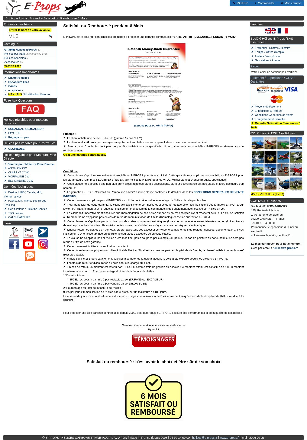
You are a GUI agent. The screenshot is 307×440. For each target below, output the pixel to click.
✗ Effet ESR (12, 133)
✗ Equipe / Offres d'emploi (267, 52)
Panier (255, 66)
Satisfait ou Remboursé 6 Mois (65, 18)
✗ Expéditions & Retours (266, 110)
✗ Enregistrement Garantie (268, 119)
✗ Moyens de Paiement (266, 106)
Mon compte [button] (290, 3)
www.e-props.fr (229, 437)
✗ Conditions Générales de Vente (272, 114)
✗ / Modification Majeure (27, 94)
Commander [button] (264, 3)
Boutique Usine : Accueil (23, 18)
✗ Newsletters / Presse (265, 60)
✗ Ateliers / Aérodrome (265, 56)
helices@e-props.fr (285, 248)
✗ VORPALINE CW (16, 176)
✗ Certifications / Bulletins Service (25, 209)
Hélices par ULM (14, 53)
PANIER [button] (240, 3)
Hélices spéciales (15, 58)
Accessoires (11, 62)
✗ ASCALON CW (15, 168)
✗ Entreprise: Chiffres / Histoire (270, 47)
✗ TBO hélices (13, 213)
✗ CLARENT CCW (16, 172)
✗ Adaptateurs (13, 90)
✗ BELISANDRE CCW (18, 180)
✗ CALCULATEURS (17, 217)
